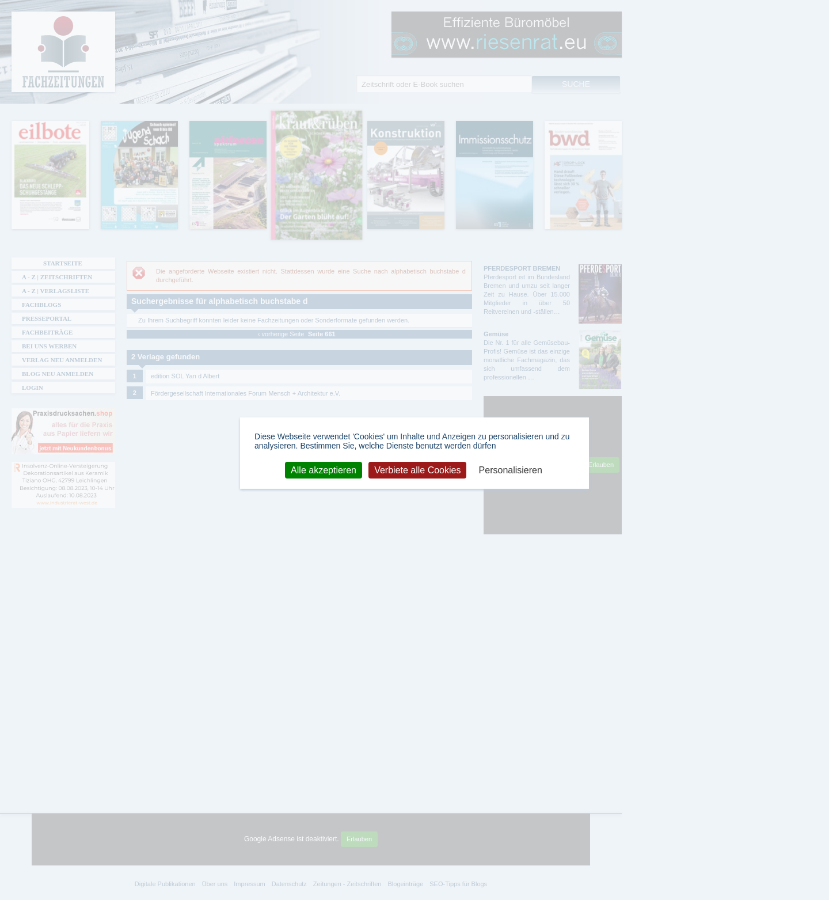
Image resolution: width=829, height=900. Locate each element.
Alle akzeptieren (323, 469)
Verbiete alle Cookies (417, 469)
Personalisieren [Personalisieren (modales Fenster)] (510, 469)
